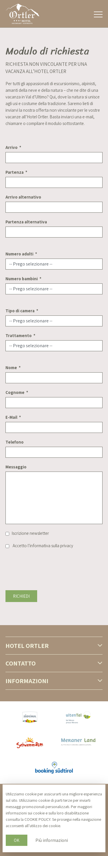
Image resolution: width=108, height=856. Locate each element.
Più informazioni (51, 840)
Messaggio (15, 467)
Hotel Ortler (27, 646)
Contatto (20, 663)
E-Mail (11, 417)
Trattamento (18, 335)
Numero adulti (19, 254)
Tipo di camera (20, 310)
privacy (66, 545)
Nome (11, 367)
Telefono (14, 442)
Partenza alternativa (26, 222)
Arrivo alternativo (23, 197)
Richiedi (21, 596)
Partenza (14, 172)
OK (16, 840)
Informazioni (26, 681)
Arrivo (11, 147)
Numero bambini (21, 278)
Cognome (14, 392)
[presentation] (49, 566)
